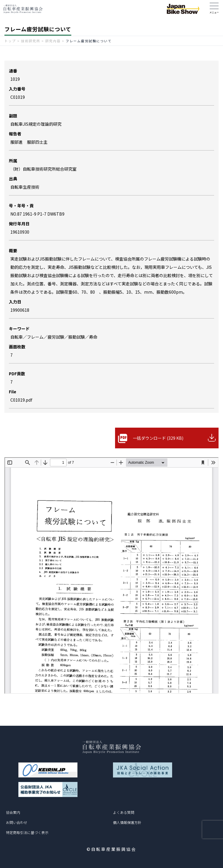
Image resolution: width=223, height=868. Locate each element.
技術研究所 (30, 40)
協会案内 (13, 812)
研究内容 (53, 40)
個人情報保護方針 (127, 822)
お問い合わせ (16, 822)
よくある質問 (123, 812)
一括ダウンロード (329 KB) (158, 438)
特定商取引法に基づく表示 (27, 832)
